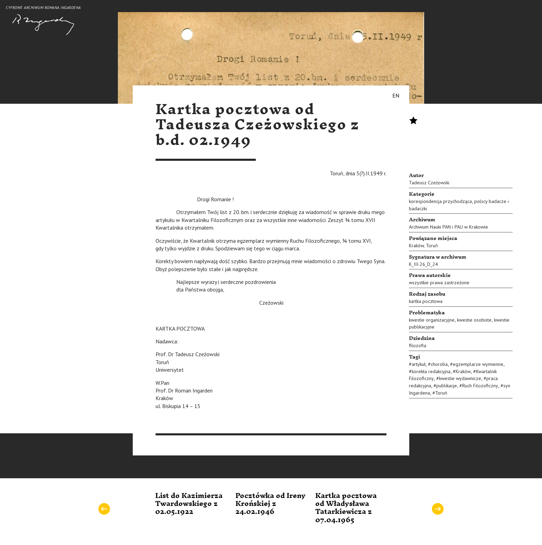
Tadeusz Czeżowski (429, 182)
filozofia (417, 345)
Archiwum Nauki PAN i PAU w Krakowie (448, 227)
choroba (439, 364)
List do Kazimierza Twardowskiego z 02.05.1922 (189, 504)
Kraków (416, 245)
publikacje (446, 385)
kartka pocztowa (425, 301)
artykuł (419, 364)
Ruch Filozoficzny (480, 385)
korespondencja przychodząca (440, 201)
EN (395, 95)
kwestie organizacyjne (432, 320)
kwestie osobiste (474, 320)
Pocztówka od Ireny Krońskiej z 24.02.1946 (270, 504)
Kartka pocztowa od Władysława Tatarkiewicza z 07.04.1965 (346, 508)
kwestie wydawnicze (460, 378)
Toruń (432, 245)
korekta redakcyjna (431, 371)
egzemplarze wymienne (478, 364)
